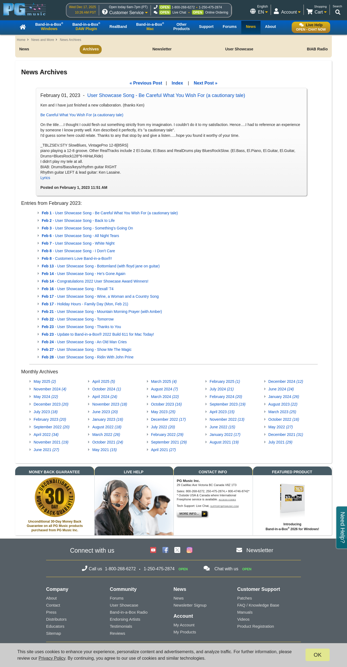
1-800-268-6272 (183, 7)
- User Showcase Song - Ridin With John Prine (87, 357)
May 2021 (104, 450)
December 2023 (51, 404)
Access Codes (227, 499)
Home (21, 40)
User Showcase (239, 49)
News (24, 49)
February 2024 (226, 396)
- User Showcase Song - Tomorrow (78, 319)
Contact (53, 605)
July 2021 (280, 442)
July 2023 (46, 412)
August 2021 (224, 442)
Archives (91, 49)
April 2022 (46, 434)
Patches (244, 598)
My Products (185, 632)
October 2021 (107, 442)
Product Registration (255, 626)
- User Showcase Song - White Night (78, 243)
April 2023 (222, 412)
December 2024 (285, 381)
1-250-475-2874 (210, 7)
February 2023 (50, 419)
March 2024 (165, 396)
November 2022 (227, 419)
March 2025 (164, 381)
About (51, 598)
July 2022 (163, 427)
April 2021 (163, 450)
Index (177, 83)
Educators (55, 626)
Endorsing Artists (125, 619)
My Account (184, 625)
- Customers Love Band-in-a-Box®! (77, 258)
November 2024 (50, 389)
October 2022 (283, 419)
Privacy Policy (51, 658)
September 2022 (51, 427)
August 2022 (106, 427)
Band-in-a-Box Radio (128, 612)
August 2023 (282, 404)
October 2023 (166, 404)
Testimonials (121, 626)
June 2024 (281, 389)
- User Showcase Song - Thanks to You (81, 327)
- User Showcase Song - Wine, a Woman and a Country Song (100, 296)
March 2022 (106, 434)
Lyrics (45, 178)
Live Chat (179, 12)
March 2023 (282, 412)
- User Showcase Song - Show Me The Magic (86, 349)
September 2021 (169, 442)
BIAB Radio (317, 49)
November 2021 (51, 442)
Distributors (56, 619)
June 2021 (46, 450)
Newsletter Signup (190, 605)
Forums (117, 598)
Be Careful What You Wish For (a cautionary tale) (81, 115)
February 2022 (167, 434)
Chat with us (226, 568)
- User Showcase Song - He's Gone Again (84, 273)
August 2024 (164, 389)
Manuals (245, 612)
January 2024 (283, 396)
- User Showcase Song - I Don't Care (78, 251)
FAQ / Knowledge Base (258, 605)
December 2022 (168, 419)
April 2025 (103, 381)
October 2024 (106, 389)
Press (51, 612)
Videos (243, 619)
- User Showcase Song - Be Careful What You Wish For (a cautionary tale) (110, 213)
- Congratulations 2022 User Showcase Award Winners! (95, 281)
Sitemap (53, 633)
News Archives (70, 40)
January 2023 (107, 419)
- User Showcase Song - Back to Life (78, 220)
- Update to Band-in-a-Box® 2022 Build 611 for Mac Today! (98, 334)
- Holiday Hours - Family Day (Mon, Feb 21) (85, 304)
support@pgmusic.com (224, 506)
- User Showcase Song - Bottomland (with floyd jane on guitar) (101, 266)
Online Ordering (216, 12)
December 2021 (285, 434)
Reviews (117, 633)
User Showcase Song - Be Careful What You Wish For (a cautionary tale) (166, 95)
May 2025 (45, 381)
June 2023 (105, 412)
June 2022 (222, 427)
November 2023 (109, 404)
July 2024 (222, 389)
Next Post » (205, 83)
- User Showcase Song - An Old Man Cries (84, 342)
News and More (42, 40)
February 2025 (225, 381)
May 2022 (280, 427)
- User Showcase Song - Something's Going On (87, 228)
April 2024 (104, 396)
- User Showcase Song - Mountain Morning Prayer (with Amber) (102, 311)
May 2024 (46, 396)
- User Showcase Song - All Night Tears (80, 236)
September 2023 (227, 404)
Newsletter (162, 49)
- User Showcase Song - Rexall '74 (78, 289)
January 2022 (225, 434)
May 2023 (163, 412)
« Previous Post (146, 83)
